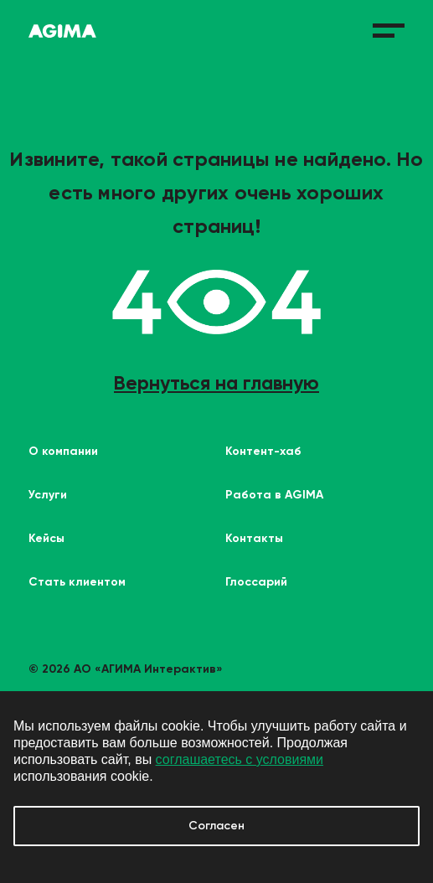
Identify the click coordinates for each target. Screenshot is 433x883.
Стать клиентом (77, 582)
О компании (63, 451)
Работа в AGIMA (274, 495)
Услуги (47, 495)
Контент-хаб (263, 451)
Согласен (216, 825)
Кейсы (46, 538)
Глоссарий (256, 582)
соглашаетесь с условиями (239, 759)
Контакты (254, 538)
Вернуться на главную (216, 383)
